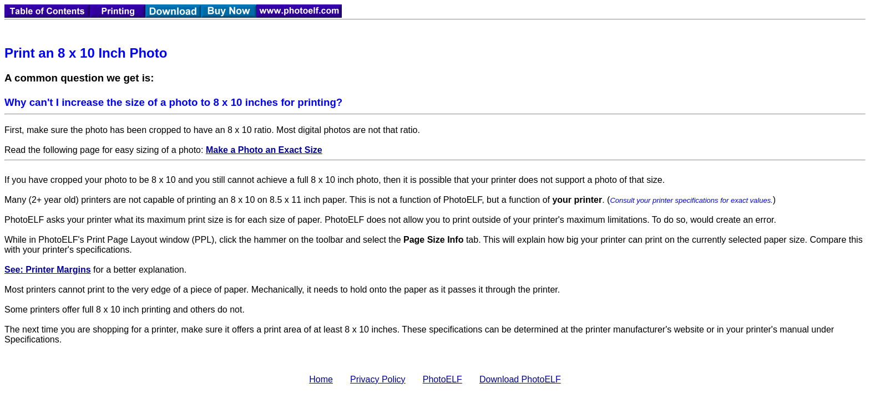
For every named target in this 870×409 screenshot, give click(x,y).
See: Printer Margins (47, 269)
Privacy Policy (378, 379)
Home (321, 379)
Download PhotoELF (520, 379)
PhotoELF (442, 379)
